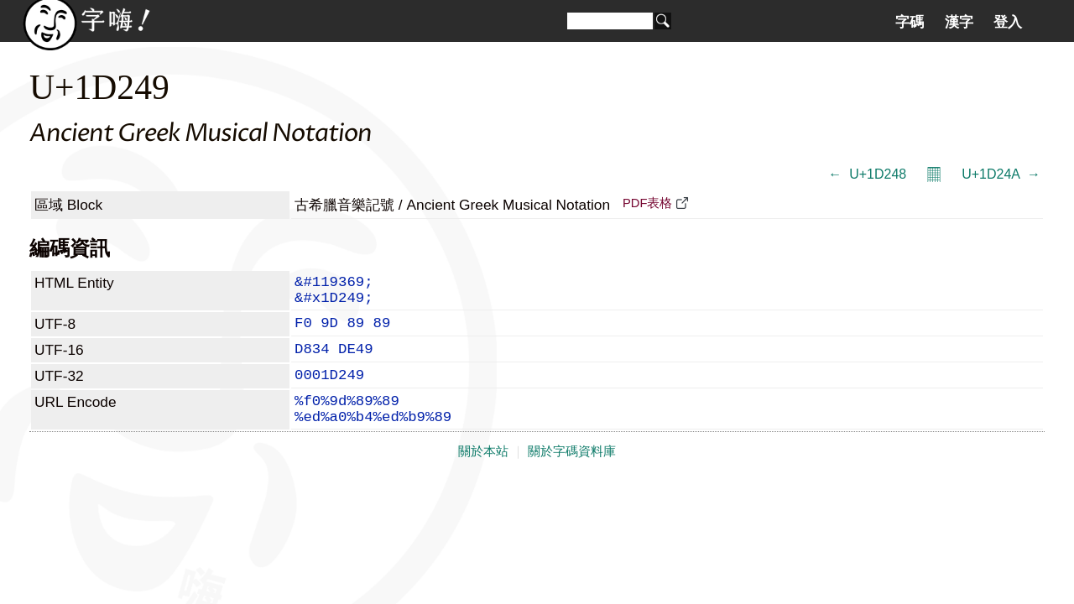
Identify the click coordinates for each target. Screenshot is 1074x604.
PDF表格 (647, 203)
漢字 (959, 21)
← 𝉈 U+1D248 (867, 174)
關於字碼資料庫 (572, 478)
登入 (1007, 21)
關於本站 (483, 478)
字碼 (909, 21)
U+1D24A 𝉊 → (1001, 174)
